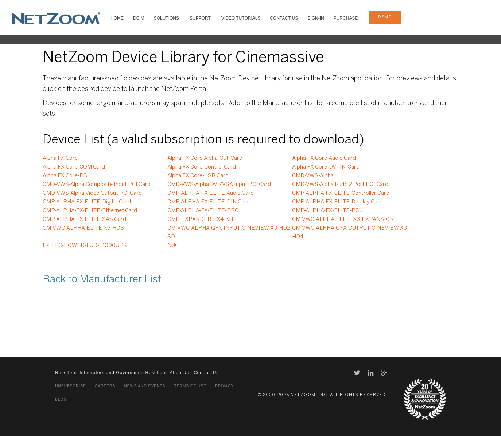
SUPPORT (200, 18)
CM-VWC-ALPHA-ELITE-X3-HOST (85, 228)
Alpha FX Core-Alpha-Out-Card (204, 158)
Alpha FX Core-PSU (67, 175)
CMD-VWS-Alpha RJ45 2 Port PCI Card (340, 184)
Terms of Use (190, 386)
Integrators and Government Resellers (123, 372)
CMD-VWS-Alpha (313, 175)
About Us (180, 372)
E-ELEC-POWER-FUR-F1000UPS (85, 245)
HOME (117, 18)
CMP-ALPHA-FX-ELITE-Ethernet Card (90, 210)
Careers (105, 386)
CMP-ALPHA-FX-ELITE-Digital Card (87, 202)
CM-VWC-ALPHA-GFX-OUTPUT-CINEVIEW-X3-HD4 (350, 232)
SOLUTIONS (166, 18)
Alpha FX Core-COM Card (74, 167)
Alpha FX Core (60, 158)
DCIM (138, 18)
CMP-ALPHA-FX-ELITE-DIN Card (208, 202)
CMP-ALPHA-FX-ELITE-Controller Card (340, 193)
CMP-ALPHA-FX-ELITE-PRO (203, 210)
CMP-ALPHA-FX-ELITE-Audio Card (210, 193)
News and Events (144, 386)
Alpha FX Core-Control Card (201, 167)
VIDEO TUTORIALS (241, 18)
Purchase (346, 18)
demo (385, 17)
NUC (173, 245)
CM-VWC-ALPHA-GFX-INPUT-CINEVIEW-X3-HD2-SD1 (229, 232)
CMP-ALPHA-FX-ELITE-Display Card (337, 202)
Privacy (224, 386)
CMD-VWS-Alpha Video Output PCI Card (92, 193)
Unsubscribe (70, 386)
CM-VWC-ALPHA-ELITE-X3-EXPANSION (343, 219)
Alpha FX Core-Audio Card (324, 158)
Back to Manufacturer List (102, 280)
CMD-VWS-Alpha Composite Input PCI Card (97, 184)
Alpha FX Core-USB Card (198, 175)
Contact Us (284, 18)
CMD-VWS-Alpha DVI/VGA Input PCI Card (219, 184)
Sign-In (315, 18)
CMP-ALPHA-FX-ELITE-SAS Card (84, 219)
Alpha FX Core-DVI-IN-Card (326, 167)
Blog (61, 399)
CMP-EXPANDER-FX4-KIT (200, 219)
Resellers (66, 372)
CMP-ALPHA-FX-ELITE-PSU (327, 210)
